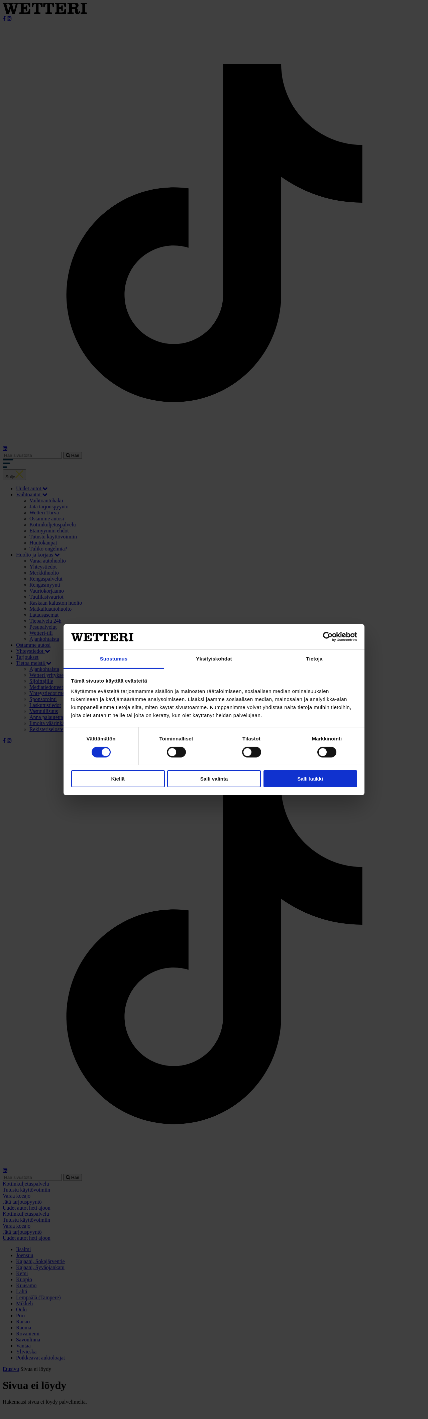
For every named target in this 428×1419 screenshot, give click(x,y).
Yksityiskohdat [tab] (214, 659)
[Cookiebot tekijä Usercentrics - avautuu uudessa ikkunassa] (328, 637)
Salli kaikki (310, 779)
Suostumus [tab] (114, 659)
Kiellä (117, 779)
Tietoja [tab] (314, 659)
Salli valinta (214, 779)
